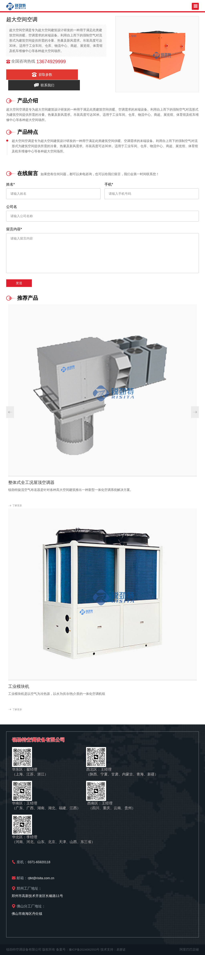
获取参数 (29, 74)
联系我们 (81, 74)
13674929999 (51, 61)
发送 (19, 283)
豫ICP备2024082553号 (85, 949)
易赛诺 (123, 949)
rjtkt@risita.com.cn (42, 878)
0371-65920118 (40, 862)
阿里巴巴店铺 (189, 949)
